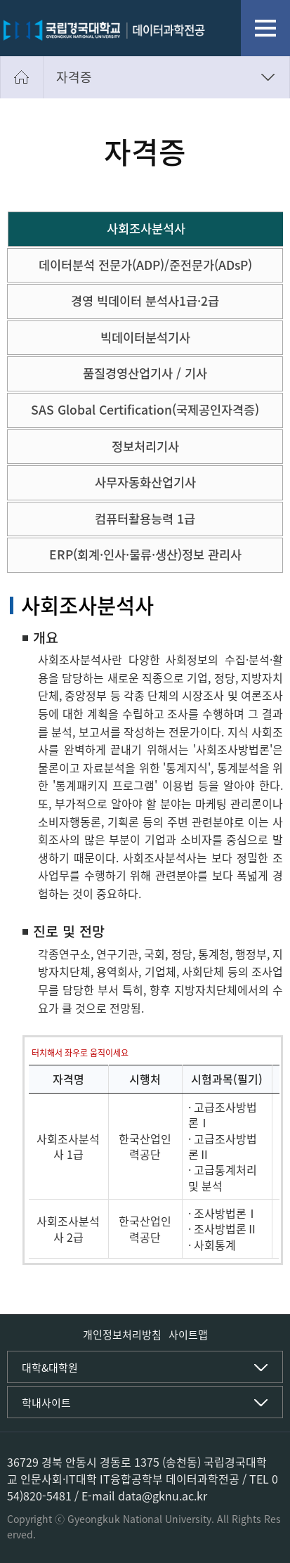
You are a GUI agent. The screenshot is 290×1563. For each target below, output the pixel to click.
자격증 (74, 76)
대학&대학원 (50, 1367)
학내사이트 (46, 1402)
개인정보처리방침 (122, 1334)
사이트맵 (188, 1334)
